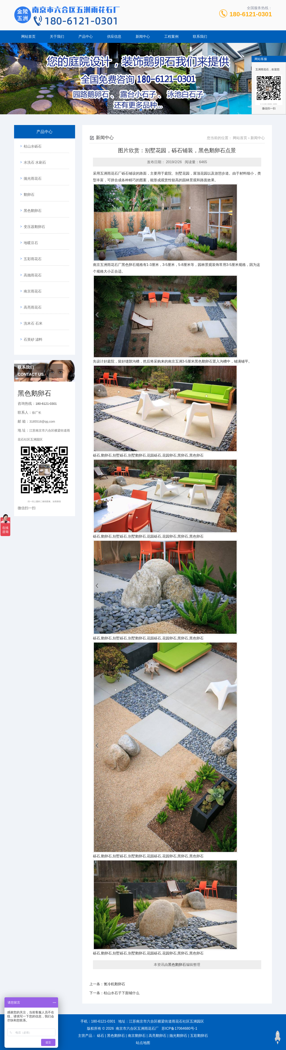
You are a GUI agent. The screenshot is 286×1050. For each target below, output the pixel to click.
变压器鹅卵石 (33, 208)
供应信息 (114, 36)
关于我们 (57, 36)
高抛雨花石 (31, 246)
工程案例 (171, 36)
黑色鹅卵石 (31, 195)
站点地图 (143, 1043)
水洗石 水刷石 (33, 157)
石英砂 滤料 (31, 297)
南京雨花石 (31, 259)
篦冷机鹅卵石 (114, 984)
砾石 (100, 1035)
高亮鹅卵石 (157, 1035)
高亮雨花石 (31, 272)
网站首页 (28, 36)
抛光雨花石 (31, 170)
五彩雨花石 (31, 234)
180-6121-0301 (250, 14)
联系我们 (200, 36)
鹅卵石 (27, 183)
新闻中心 (143, 36)
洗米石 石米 (31, 284)
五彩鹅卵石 (199, 1035)
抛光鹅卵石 (178, 1035)
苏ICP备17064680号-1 (179, 1028)
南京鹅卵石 (137, 1035)
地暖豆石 (29, 221)
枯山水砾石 (31, 144)
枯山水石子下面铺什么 (121, 993)
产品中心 (85, 36)
